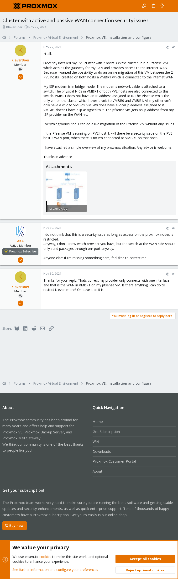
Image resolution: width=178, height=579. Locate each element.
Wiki (96, 441)
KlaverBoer (14, 27)
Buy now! (14, 525)
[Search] (171, 6)
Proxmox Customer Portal (114, 461)
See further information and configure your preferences (55, 569)
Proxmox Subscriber (23, 251)
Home (98, 421)
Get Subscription (106, 431)
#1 (174, 47)
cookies (45, 556)
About (97, 471)
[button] (7, 6)
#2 (174, 228)
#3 (174, 274)
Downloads (102, 451)
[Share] (167, 47)
